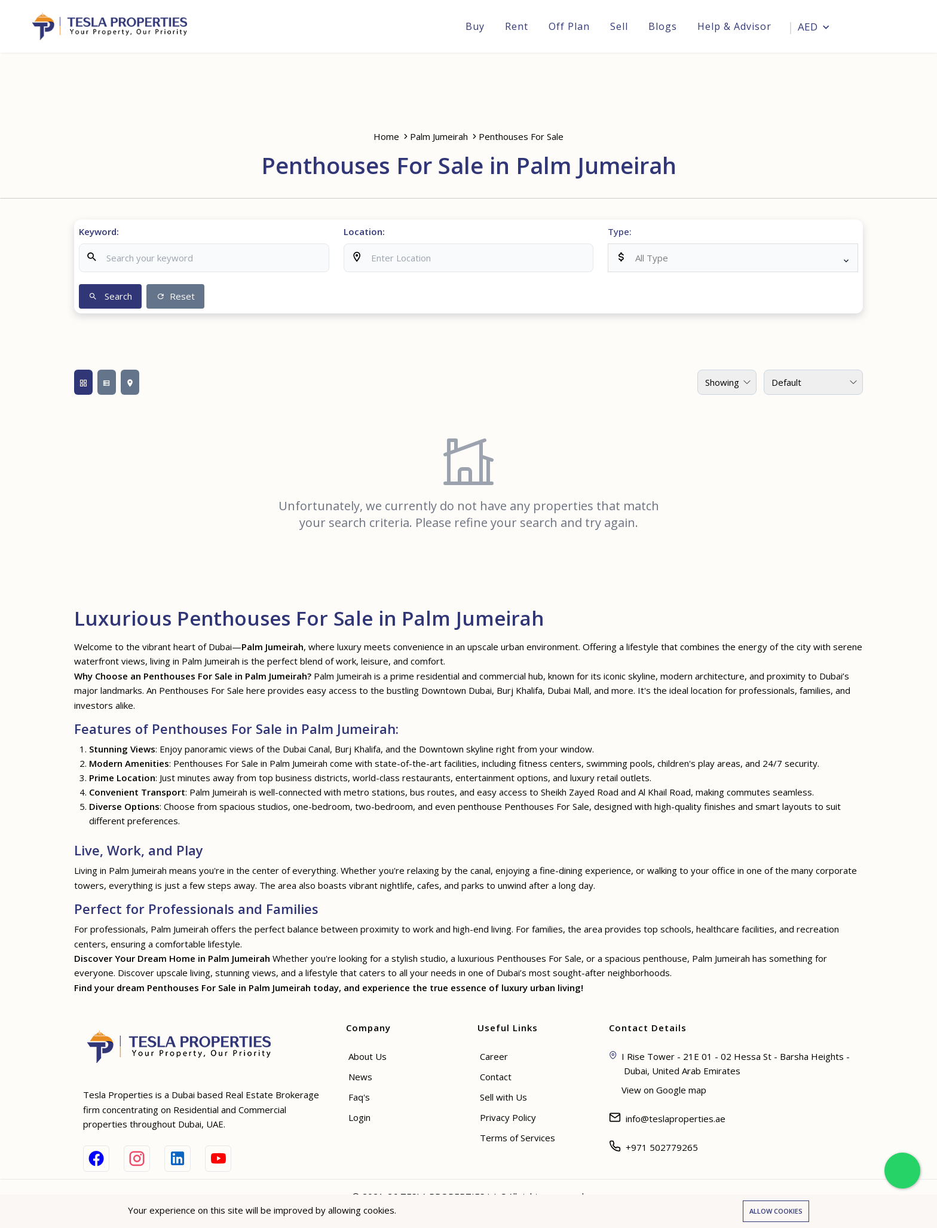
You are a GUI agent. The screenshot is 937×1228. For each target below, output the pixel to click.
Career (494, 1056)
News (360, 1077)
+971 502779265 (662, 1147)
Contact (496, 1077)
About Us (367, 1056)
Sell (618, 26)
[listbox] (733, 257)
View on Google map (663, 1090)
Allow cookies (776, 1210)
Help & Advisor (734, 26)
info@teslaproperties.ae (675, 1119)
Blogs (662, 26)
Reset (175, 296)
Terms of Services (517, 1138)
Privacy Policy (508, 1117)
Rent (516, 26)
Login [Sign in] (882, 27)
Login (359, 1117)
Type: (620, 231)
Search (110, 296)
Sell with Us (503, 1097)
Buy (474, 26)
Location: (364, 231)
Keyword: (99, 231)
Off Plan (568, 26)
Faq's (359, 1097)
